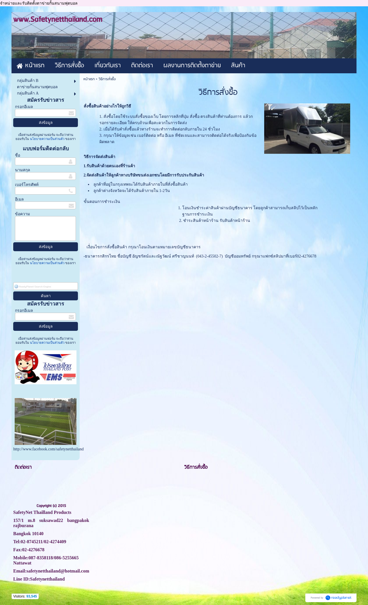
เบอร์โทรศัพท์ (27, 185)
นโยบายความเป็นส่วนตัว (47, 139)
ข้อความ (22, 214)
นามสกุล (22, 170)
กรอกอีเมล (24, 107)
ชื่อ (17, 155)
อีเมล (19, 199)
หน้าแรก (89, 79)
